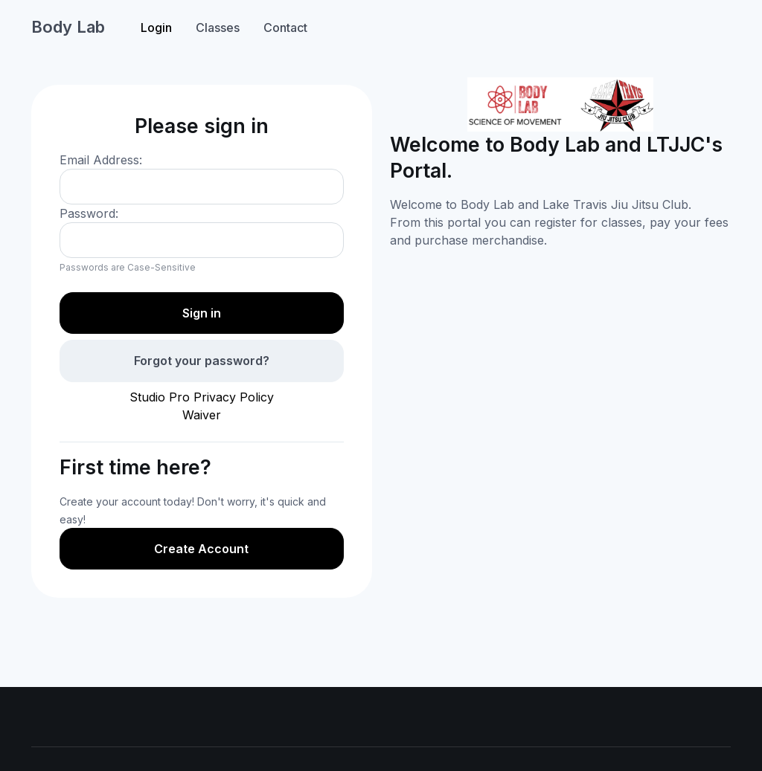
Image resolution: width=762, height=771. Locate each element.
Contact (285, 27)
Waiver (201, 414)
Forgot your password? (201, 360)
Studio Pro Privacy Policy (201, 397)
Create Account (201, 548)
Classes (218, 27)
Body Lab (68, 26)
